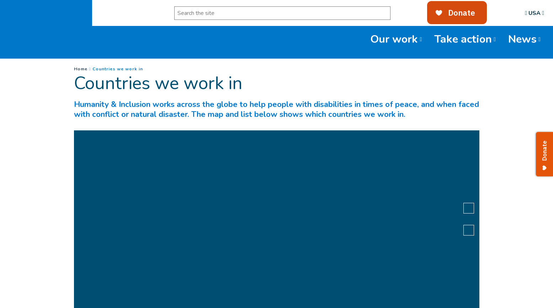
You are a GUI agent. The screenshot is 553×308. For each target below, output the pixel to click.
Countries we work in (117, 69)
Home (80, 69)
